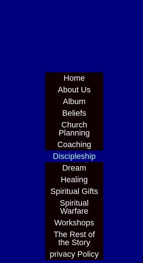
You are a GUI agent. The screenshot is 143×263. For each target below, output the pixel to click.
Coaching (74, 144)
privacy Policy (74, 254)
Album (74, 101)
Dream (74, 167)
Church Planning (74, 128)
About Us (74, 89)
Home (74, 78)
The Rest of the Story (74, 238)
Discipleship (74, 156)
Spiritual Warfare (74, 207)
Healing (74, 179)
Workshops (74, 222)
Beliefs (74, 113)
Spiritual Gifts (74, 191)
